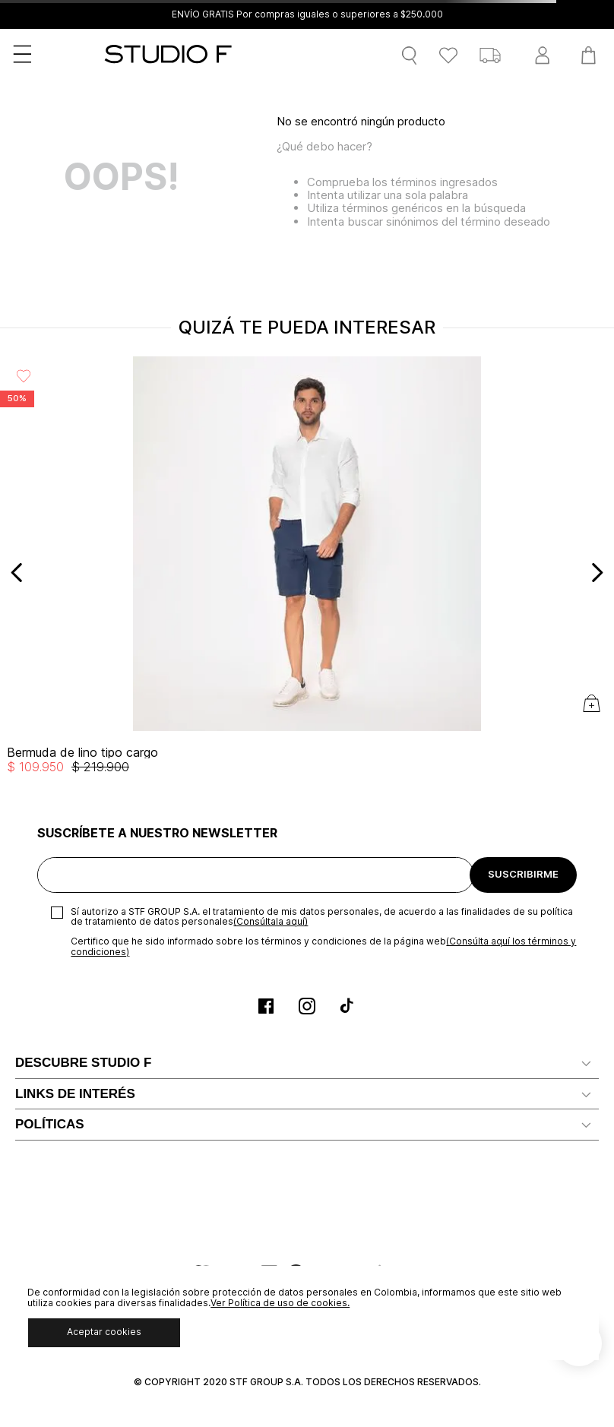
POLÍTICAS (49, 1124)
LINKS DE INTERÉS (75, 1094)
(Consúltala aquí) (270, 921)
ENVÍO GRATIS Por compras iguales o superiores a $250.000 (307, 14)
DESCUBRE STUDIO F (83, 1062)
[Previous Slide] (17, 572)
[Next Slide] (597, 572)
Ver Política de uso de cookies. (280, 1302)
